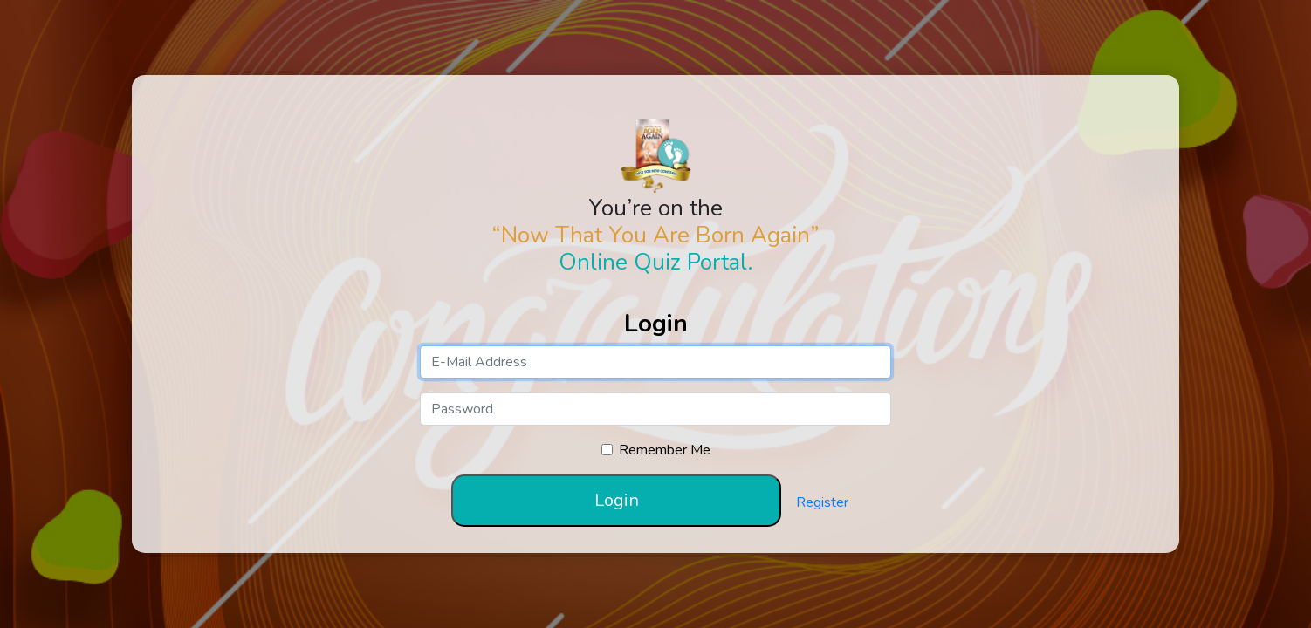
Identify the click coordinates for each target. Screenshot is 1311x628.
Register (822, 502)
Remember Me (664, 450)
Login (616, 500)
